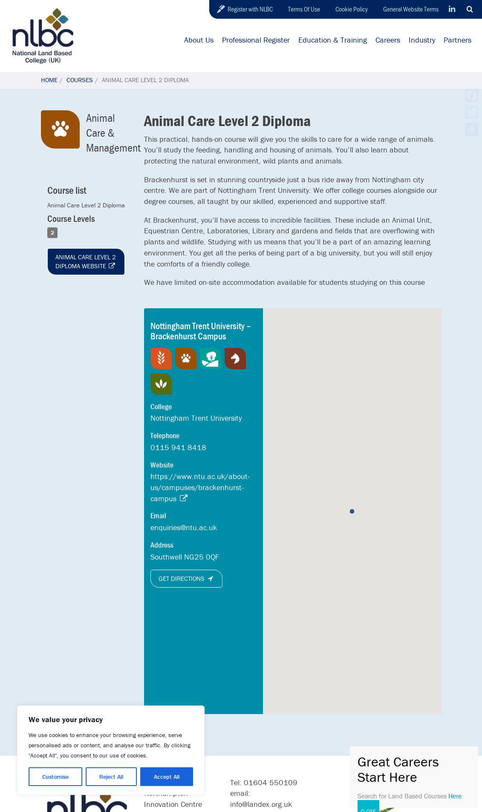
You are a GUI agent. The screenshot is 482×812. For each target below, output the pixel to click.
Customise (55, 776)
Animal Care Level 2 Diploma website (85, 261)
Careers (387, 40)
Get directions (186, 578)
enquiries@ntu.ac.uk (183, 527)
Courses (79, 80)
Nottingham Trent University (196, 418)
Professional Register (256, 40)
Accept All (166, 776)
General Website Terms (411, 9)
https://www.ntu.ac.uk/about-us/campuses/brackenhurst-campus (200, 487)
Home (49, 80)
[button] (352, 511)
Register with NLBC (250, 9)
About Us (199, 40)
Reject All (111, 776)
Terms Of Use (304, 9)
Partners (457, 40)
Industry (422, 40)
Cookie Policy (351, 9)
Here (455, 796)
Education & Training (332, 40)
